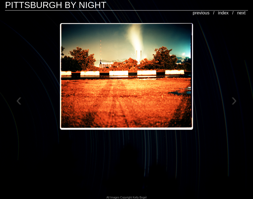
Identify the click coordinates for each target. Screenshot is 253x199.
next (241, 13)
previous (201, 13)
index (223, 13)
